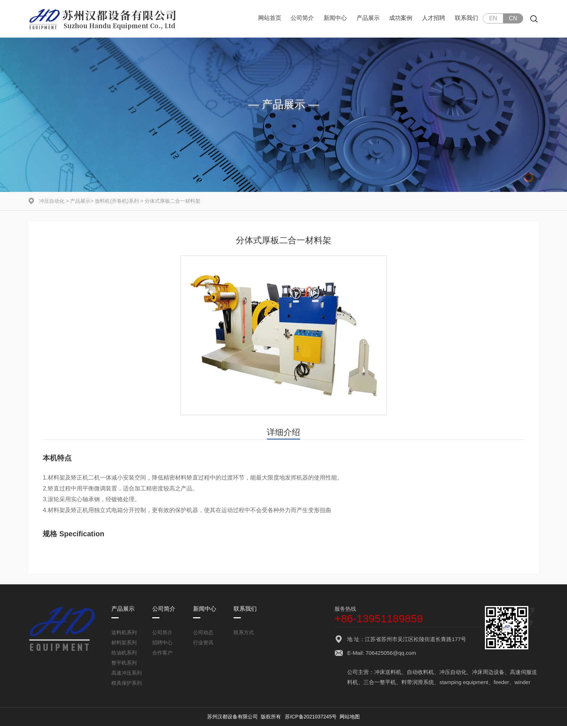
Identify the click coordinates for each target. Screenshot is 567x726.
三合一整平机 (379, 682)
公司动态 (203, 632)
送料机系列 (124, 632)
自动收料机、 (423, 672)
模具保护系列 (126, 683)
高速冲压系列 (126, 673)
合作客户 (162, 653)
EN (493, 18)
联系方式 (244, 632)
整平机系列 (124, 663)
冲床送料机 (387, 672)
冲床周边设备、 (491, 672)
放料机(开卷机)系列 (116, 201)
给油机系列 (124, 653)
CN (513, 18)
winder (522, 682)
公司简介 (302, 18)
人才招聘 (433, 18)
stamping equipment (463, 682)
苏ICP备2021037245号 (311, 716)
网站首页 (269, 18)
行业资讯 (203, 642)
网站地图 (350, 716)
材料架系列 (124, 642)
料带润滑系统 (417, 682)
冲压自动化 (51, 201)
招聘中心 (162, 642)
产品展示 (368, 18)
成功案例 (400, 18)
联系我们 (466, 18)
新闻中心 (335, 18)
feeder (501, 682)
